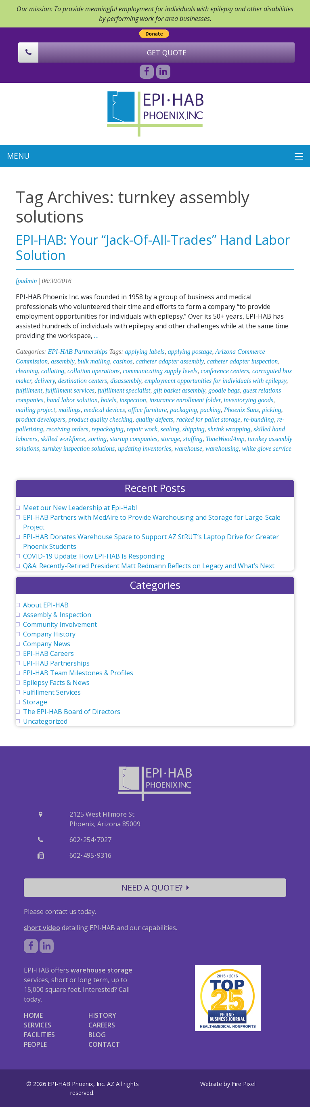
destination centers (82, 380)
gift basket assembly (179, 390)
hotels (108, 400)
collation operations (93, 371)
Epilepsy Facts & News (56, 682)
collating (52, 371)
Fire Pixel (244, 1084)
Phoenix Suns (241, 409)
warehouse (188, 448)
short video (42, 927)
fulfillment (29, 390)
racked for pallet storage (208, 419)
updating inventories (144, 448)
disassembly (125, 380)
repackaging (108, 429)
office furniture (147, 409)
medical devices (104, 409)
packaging (183, 409)
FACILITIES (39, 1034)
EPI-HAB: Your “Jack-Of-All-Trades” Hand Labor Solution (153, 247)
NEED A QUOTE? (155, 887)
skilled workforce (63, 438)
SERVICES (37, 1025)
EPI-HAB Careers (48, 653)
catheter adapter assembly (169, 361)
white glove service (266, 448)
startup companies (133, 438)
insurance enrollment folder (184, 400)
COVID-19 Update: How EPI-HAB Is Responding (94, 556)
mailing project (35, 409)
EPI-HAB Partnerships (78, 351)
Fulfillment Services (52, 692)
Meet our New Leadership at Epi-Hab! (80, 507)
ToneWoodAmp (225, 438)
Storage (35, 701)
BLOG (97, 1034)
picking (271, 409)
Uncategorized (45, 721)
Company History (49, 634)
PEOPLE (35, 1044)
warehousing (222, 448)
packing (210, 409)
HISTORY (102, 1015)
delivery (44, 380)
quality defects (154, 419)
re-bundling (258, 419)
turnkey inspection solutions (78, 448)
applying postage (190, 351)
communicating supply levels (160, 371)
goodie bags (224, 390)
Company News (46, 643)
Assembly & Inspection (57, 614)
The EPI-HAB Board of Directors (71, 711)
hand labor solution (71, 400)
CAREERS (101, 1025)
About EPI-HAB (46, 605)
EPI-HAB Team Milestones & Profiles (78, 672)
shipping (193, 429)
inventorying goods (248, 400)
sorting (97, 438)
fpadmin (26, 280)
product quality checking (100, 419)
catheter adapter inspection (242, 361)
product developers (40, 419)
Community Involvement (60, 624)
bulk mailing (94, 361)
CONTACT (104, 1044)
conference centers (225, 371)
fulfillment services (70, 390)
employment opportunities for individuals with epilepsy (216, 380)
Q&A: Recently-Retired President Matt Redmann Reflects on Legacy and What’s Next (148, 565)
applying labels (145, 351)
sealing (169, 429)
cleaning (27, 371)
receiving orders (67, 429)
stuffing (193, 438)
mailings (70, 409)
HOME (33, 1015)
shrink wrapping (229, 429)
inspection (132, 400)
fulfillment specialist (124, 390)
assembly (62, 361)
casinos (122, 361)
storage (170, 438)
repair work (142, 429)
